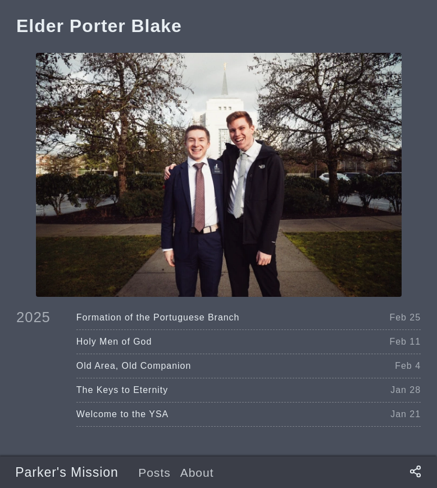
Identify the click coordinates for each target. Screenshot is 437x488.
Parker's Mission (67, 472)
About (197, 472)
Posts (154, 472)
